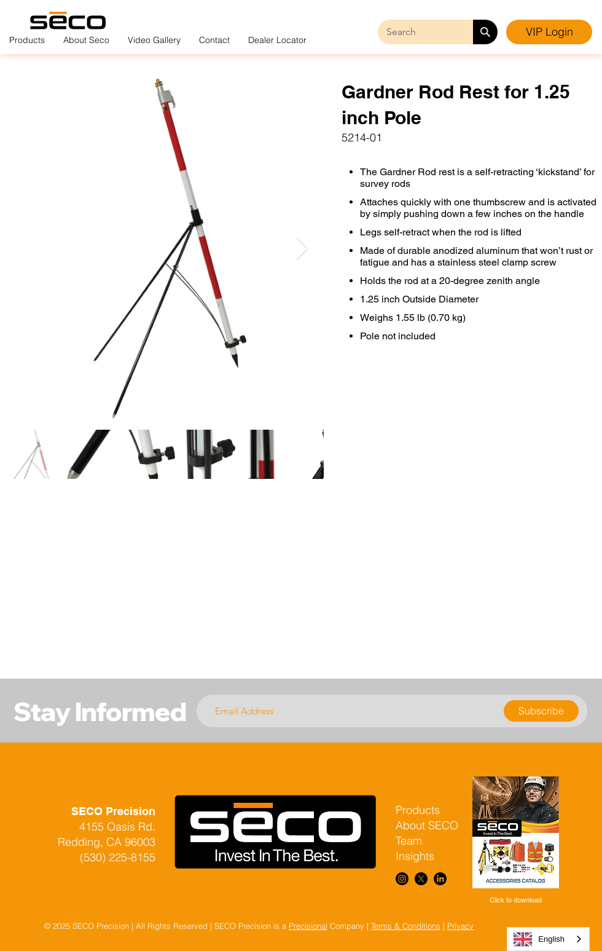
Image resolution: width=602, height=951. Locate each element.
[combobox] (548, 939)
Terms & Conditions (405, 926)
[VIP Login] (549, 32)
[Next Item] (302, 249)
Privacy (460, 926)
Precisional (308, 926)
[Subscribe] (541, 711)
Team (409, 841)
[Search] (485, 32)
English (539, 939)
